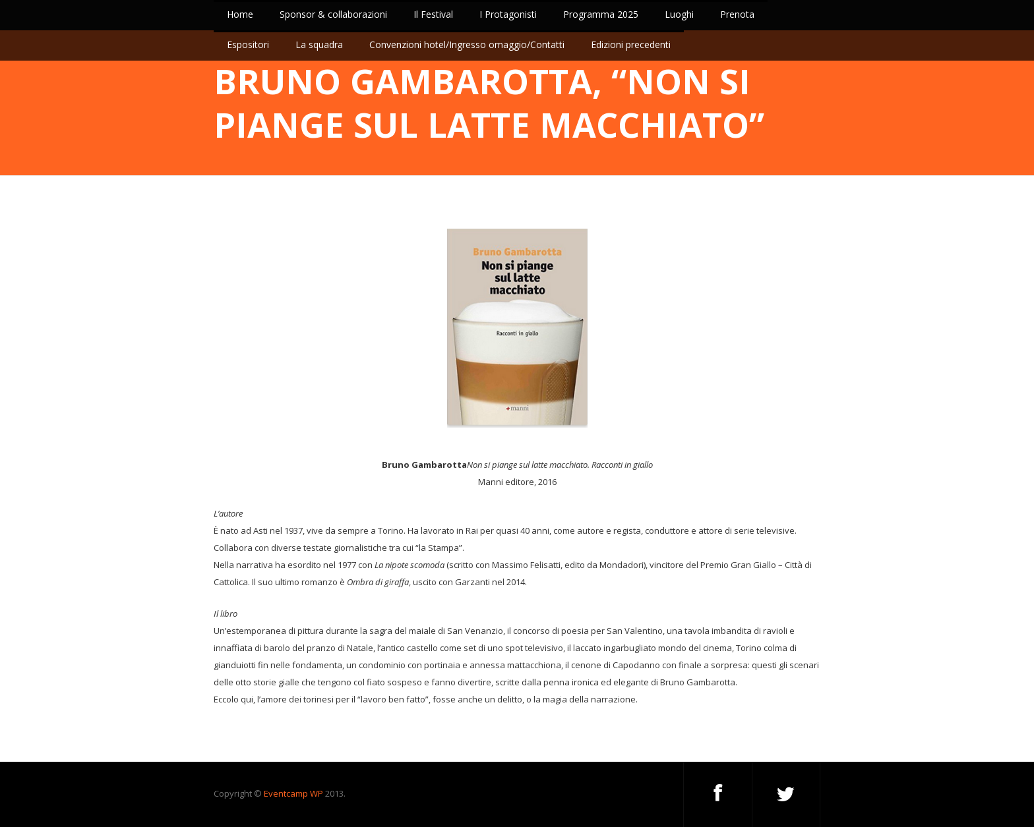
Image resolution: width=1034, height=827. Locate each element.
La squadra (319, 44)
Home (240, 14)
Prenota (737, 14)
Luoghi (679, 14)
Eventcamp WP (293, 793)
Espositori (248, 44)
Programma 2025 (600, 14)
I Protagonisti (508, 14)
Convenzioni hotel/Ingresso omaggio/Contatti (466, 44)
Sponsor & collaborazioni (333, 14)
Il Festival (433, 14)
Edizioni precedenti (631, 44)
